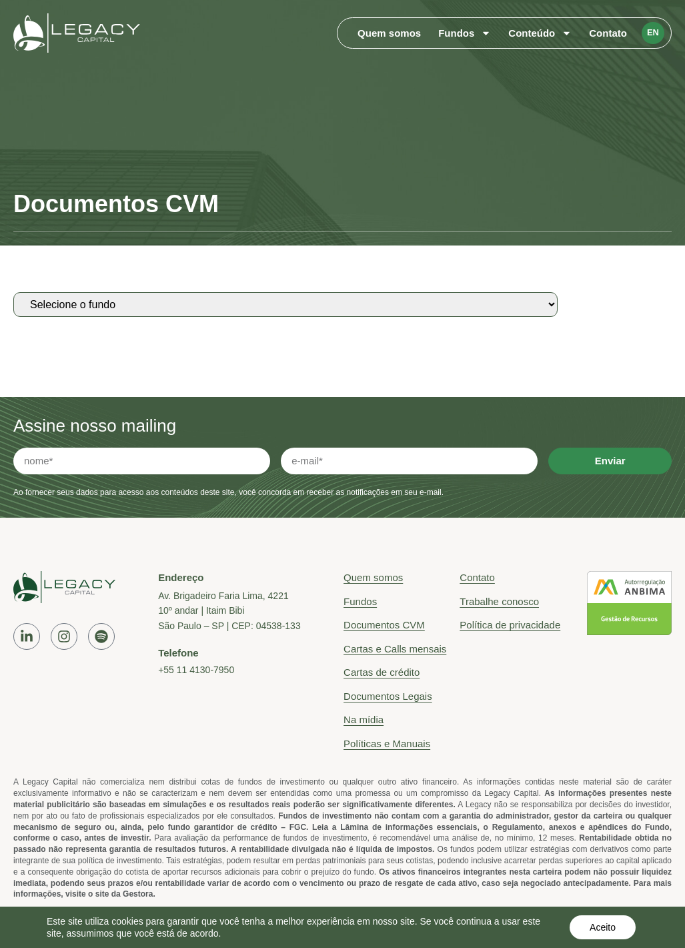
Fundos (464, 33)
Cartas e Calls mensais (395, 648)
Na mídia (364, 719)
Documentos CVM (384, 624)
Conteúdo (540, 33)
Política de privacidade (510, 624)
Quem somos (389, 33)
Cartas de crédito (382, 672)
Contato (608, 33)
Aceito (603, 927)
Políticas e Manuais (387, 743)
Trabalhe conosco (499, 601)
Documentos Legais (388, 696)
